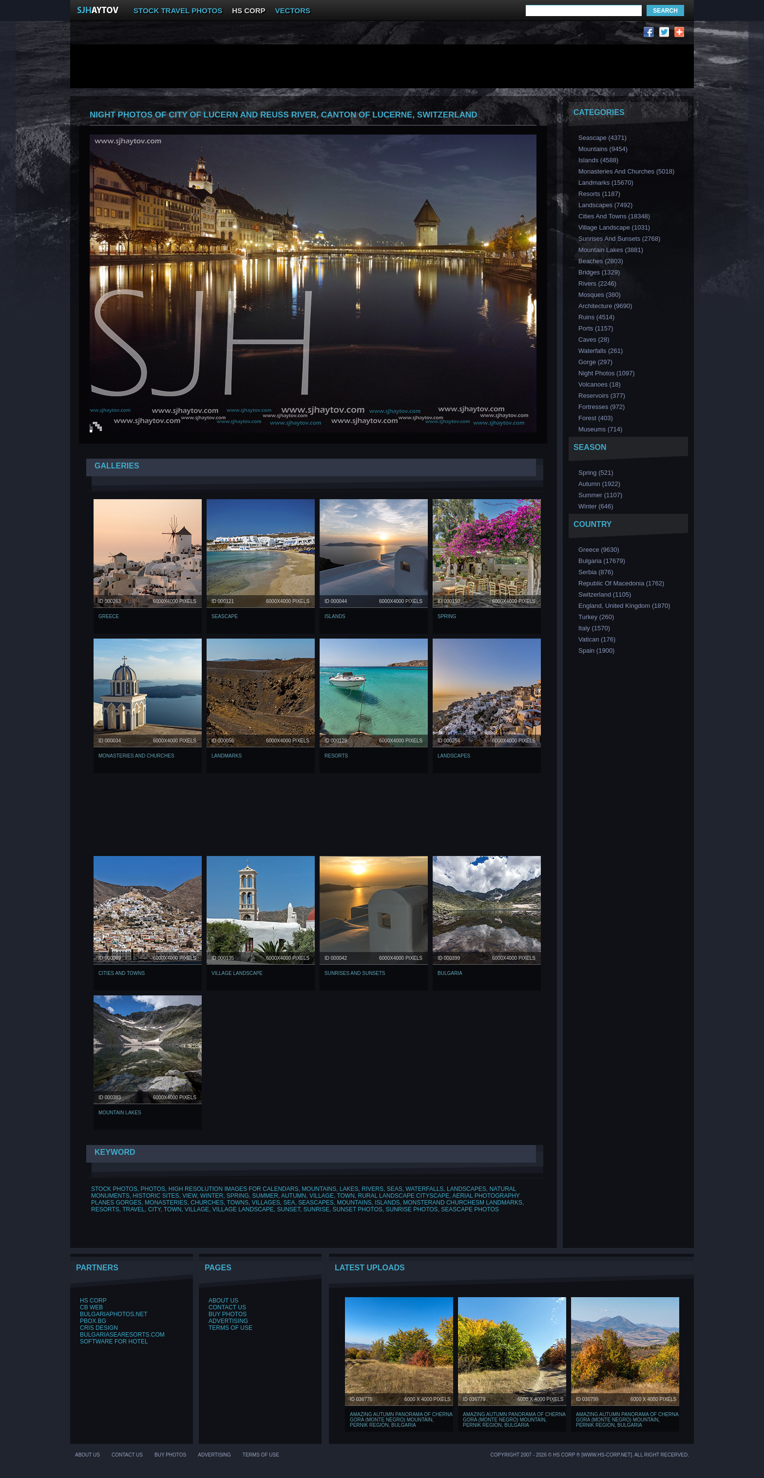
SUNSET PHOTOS (357, 1209)
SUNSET (288, 1209)
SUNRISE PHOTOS (411, 1209)
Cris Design (99, 1327)
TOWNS (237, 1202)
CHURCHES (207, 1202)
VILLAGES (266, 1202)
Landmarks (226, 755)
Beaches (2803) (600, 261)
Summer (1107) (600, 495)
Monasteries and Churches (136, 755)
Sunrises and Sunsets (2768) (619, 238)
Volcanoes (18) (599, 384)
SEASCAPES (316, 1202)
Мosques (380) (599, 294)
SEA (289, 1202)
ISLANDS (387, 1202)
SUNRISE (316, 1209)
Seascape (224, 616)
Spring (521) (595, 472)
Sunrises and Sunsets (355, 973)
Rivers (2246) (597, 283)
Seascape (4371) (602, 137)
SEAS (394, 1189)
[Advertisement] (259, 34)
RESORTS (105, 1209)
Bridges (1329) (599, 272)
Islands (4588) (598, 160)
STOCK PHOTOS (114, 1189)
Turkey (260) (596, 617)
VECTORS (292, 10)
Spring (447, 616)
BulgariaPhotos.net (113, 1314)
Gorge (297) (595, 362)
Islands (335, 616)
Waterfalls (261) (600, 350)
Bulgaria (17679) (601, 560)
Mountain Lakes (119, 1112)
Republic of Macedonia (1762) (621, 583)
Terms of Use (230, 1327)
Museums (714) (600, 429)
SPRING (238, 1195)
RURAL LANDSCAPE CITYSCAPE (404, 1195)
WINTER (211, 1195)
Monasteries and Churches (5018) (626, 171)
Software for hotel (114, 1341)
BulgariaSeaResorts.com (122, 1334)
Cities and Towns (121, 973)
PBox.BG (93, 1321)
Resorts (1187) (599, 193)
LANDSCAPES (466, 1189)
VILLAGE (321, 1195)
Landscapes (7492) (605, 205)
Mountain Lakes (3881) (610, 249)
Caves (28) (594, 339)
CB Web (91, 1307)
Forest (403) (595, 418)
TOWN (345, 1195)
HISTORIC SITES (156, 1195)
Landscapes (454, 755)
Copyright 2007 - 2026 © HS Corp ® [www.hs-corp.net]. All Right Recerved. (590, 1455)
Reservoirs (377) (601, 395)
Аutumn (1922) (599, 483)
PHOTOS (153, 1189)
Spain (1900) (596, 650)
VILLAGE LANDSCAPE (243, 1209)
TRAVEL (133, 1209)
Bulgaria (450, 973)
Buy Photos (228, 1314)
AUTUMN (293, 1195)
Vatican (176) (596, 639)
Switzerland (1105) (604, 594)
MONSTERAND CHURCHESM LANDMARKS (462, 1202)
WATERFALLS (424, 1189)
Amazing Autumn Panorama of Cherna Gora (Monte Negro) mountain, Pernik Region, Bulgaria (401, 1420)
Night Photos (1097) (606, 373)
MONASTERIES (166, 1202)
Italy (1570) (594, 628)
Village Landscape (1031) (614, 227)
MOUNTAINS (319, 1189)
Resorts (336, 755)
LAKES (349, 1189)
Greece (108, 616)
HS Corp (93, 1300)
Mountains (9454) (603, 149)
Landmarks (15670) (605, 182)
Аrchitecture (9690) (605, 306)
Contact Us (227, 1307)
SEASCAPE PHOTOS (469, 1209)
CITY (154, 1209)
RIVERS (372, 1189)
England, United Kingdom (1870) (624, 605)
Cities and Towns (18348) (614, 216)
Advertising (228, 1321)
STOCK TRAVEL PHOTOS (178, 10)
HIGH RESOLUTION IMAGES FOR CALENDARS (234, 1189)
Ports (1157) (595, 328)
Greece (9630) (598, 549)
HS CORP (248, 10)
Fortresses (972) (601, 406)
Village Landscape (237, 973)
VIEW (189, 1195)
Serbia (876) (595, 572)
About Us (223, 1300)
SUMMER (265, 1195)
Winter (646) (595, 506)
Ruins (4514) (596, 317)
